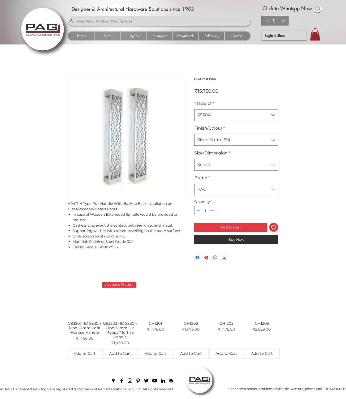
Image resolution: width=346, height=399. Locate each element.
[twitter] (146, 381)
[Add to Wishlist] (273, 227)
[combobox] (236, 115)
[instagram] (130, 381)
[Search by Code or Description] (158, 21)
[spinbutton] (205, 210)
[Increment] (212, 210)
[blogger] (171, 381)
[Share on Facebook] (197, 257)
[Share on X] (224, 257)
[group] (173, 320)
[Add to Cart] (84, 354)
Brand (202, 177)
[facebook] (122, 381)
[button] (275, 21)
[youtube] (155, 381)
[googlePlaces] (113, 381)
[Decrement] (198, 210)
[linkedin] (163, 381)
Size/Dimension (212, 153)
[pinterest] (138, 381)
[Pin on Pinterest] (206, 257)
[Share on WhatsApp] (215, 257)
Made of (204, 103)
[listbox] (275, 21)
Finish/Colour (209, 128)
